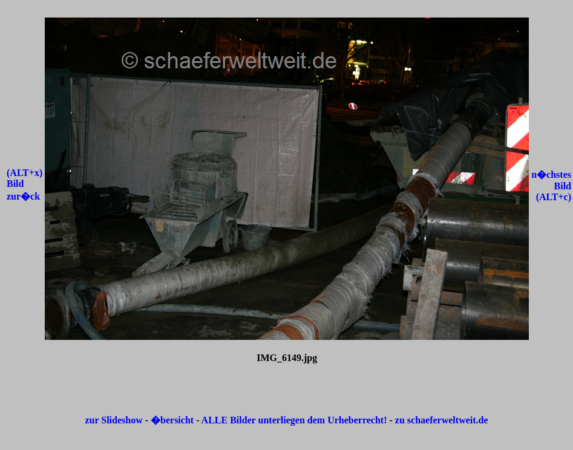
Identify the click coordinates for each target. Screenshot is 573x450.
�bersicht (173, 420)
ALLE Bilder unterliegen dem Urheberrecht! (294, 420)
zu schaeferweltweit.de (441, 420)
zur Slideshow (113, 420)
